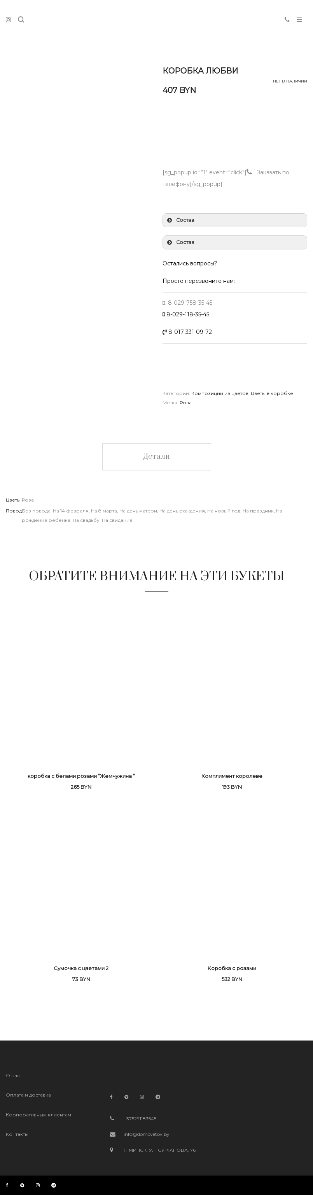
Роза (186, 402)
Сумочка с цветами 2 (81, 968)
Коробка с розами (232, 968)
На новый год (223, 511)
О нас (13, 1075)
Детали (156, 457)
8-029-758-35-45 (189, 302)
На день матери (138, 511)
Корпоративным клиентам (38, 1115)
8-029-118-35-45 (187, 314)
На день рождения (182, 511)
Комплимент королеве (231, 776)
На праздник (258, 511)
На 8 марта (104, 511)
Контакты (17, 1134)
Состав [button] (180, 220)
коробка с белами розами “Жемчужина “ (81, 776)
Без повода (36, 511)
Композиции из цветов (219, 393)
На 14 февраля (71, 511)
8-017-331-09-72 (189, 331)
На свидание (117, 520)
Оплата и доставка (28, 1095)
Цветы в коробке (272, 393)
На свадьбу (86, 520)
